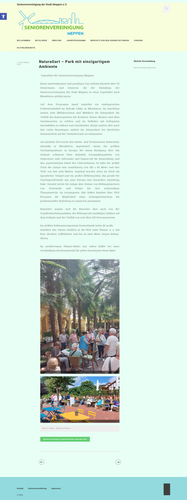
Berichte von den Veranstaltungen (110, 40)
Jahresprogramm (76, 40)
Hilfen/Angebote (26, 48)
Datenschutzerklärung (37, 488)
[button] (3, 16)
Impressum (56, 488)
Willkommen (23, 40)
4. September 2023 (23, 63)
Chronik (138, 40)
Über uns (57, 40)
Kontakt (20, 488)
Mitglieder (41, 40)
